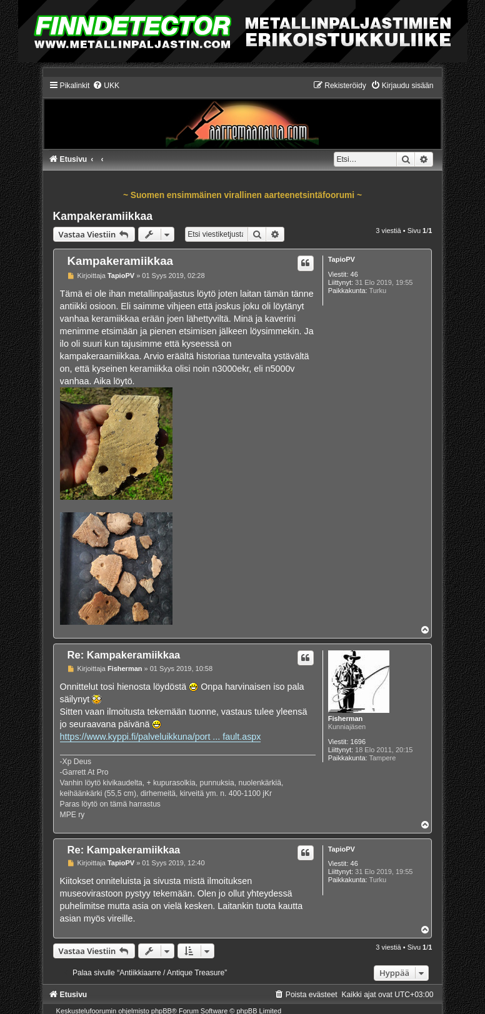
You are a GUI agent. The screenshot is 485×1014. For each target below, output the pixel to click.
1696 (358, 741)
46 (354, 274)
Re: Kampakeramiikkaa (124, 654)
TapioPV (341, 259)
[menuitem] (105, 85)
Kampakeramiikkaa (102, 216)
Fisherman (345, 718)
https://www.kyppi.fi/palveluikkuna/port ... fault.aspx (160, 737)
